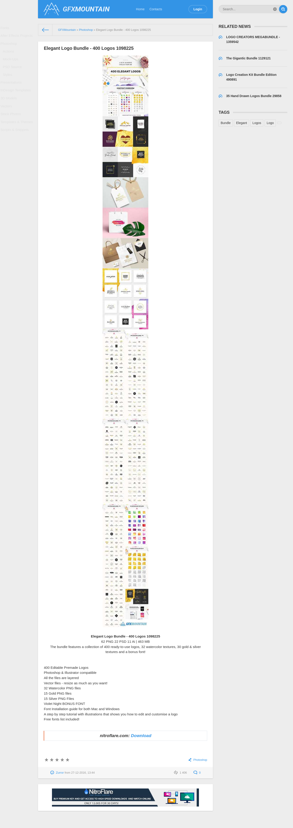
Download (141, 735)
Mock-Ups (12, 65)
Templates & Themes (17, 139)
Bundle (226, 123)
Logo (270, 123)
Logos (256, 123)
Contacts (155, 9)
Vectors (7, 121)
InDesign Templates (16, 102)
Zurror (60, 772)
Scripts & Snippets (15, 149)
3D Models (10, 112)
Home (140, 9)
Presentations (12, 93)
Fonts (6, 28)
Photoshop (10, 47)
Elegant (241, 123)
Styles (9, 83)
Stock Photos (11, 130)
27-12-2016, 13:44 (83, 772)
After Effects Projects (17, 38)
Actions (10, 56)
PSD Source (13, 75)
